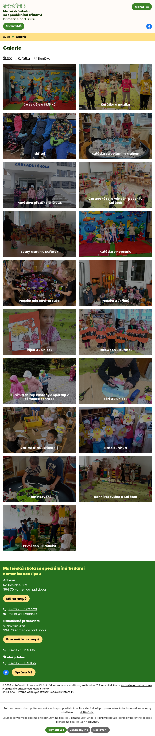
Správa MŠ (14, 26)
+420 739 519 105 (22, 680)
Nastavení (100, 729)
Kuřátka (24, 58)
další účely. (87, 712)
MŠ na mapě (16, 629)
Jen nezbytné (79, 729)
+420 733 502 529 (23, 639)
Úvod (6, 37)
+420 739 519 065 (22, 693)
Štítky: (7, 58)
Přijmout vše (56, 729)
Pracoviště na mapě (22, 669)
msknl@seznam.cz (23, 644)
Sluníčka (43, 58)
